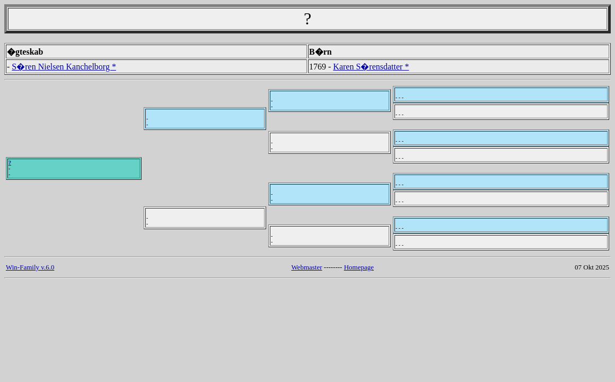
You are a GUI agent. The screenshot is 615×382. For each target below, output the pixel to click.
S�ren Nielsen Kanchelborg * (64, 66)
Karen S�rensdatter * (371, 66)
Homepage (359, 267)
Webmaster (306, 267)
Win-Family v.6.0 (30, 267)
